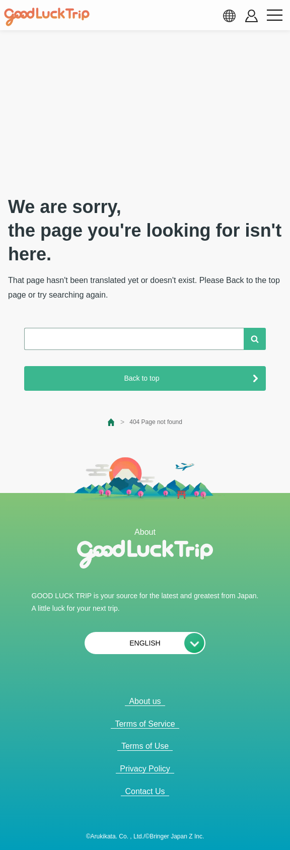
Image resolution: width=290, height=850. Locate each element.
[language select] (229, 16)
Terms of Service (145, 724)
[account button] (251, 16)
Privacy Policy (145, 768)
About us (145, 701)
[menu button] (274, 15)
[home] (47, 17)
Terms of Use (145, 746)
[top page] (111, 422)
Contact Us (145, 791)
